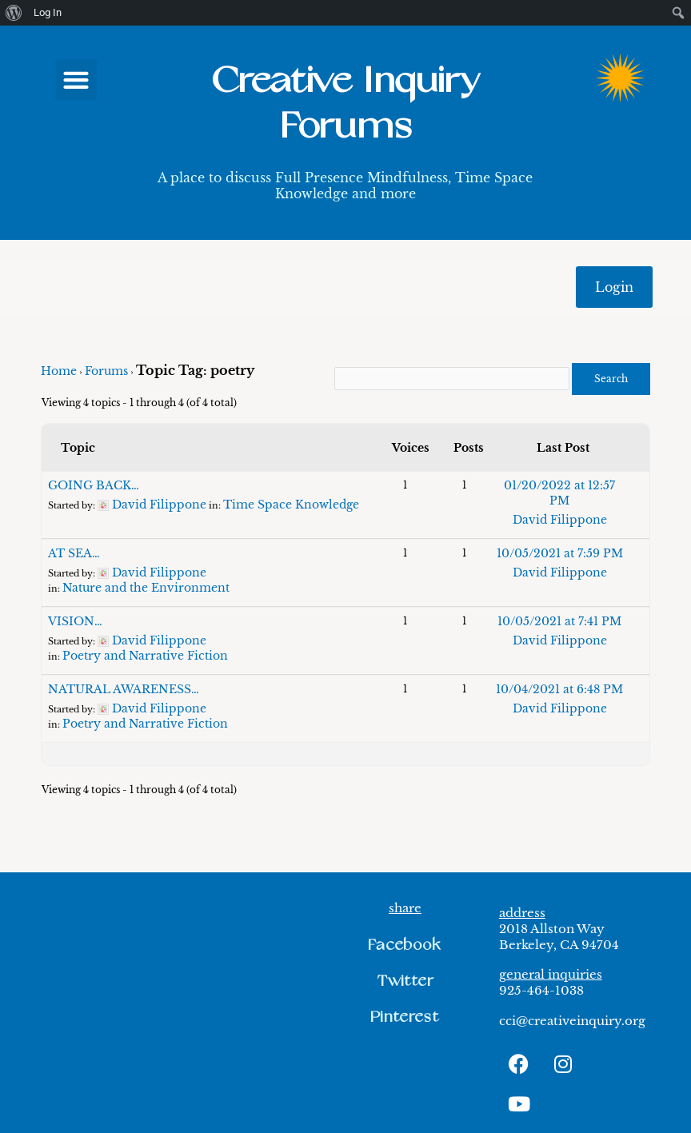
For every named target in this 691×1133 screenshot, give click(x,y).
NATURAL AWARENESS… (123, 689)
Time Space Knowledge (291, 504)
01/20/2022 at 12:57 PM (559, 493)
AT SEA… (74, 553)
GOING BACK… (93, 485)
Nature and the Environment (146, 587)
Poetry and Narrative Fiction (145, 655)
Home (59, 371)
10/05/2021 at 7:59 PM (560, 553)
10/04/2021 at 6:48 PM (559, 689)
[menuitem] (14, 13)
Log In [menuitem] (48, 12)
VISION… (75, 621)
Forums (106, 371)
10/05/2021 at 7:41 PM (559, 621)
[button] (76, 79)
